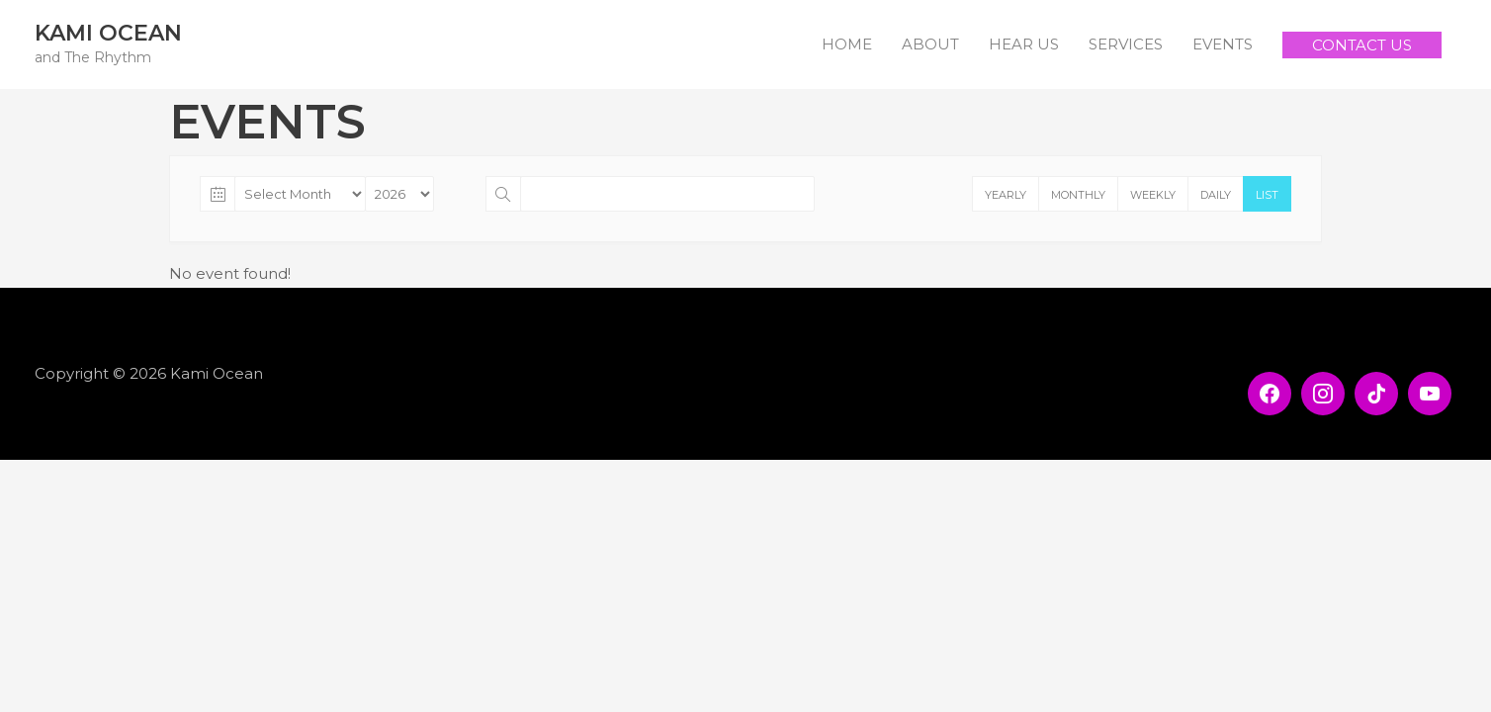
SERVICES (1126, 44)
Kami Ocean (108, 33)
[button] (1362, 45)
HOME (847, 44)
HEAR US (1024, 44)
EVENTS (1222, 44)
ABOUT (930, 44)
